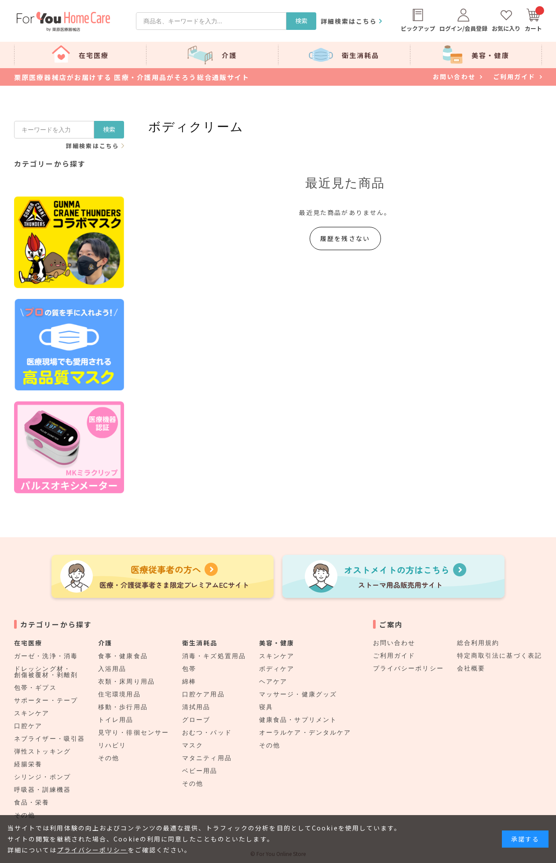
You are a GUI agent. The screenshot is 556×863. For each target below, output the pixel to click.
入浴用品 (112, 669)
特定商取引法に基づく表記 (499, 655)
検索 (301, 20)
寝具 (266, 707)
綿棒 (189, 681)
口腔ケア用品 (203, 694)
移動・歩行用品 (123, 707)
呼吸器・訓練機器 (42, 790)
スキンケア (32, 713)
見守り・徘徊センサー (133, 732)
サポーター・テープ (46, 700)
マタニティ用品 (207, 758)
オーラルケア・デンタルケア (305, 732)
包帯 (189, 669)
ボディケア (277, 669)
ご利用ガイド (394, 655)
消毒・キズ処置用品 (214, 656)
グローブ (196, 720)
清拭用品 (196, 707)
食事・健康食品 (123, 656)
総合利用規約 (478, 643)
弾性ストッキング (42, 751)
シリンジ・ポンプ (42, 777)
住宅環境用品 (119, 694)
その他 (108, 758)
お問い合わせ (394, 643)
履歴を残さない (345, 238)
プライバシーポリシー (408, 668)
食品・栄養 (32, 802)
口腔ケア (28, 726)
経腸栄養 (28, 764)
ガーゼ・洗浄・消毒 (46, 656)
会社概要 (471, 668)
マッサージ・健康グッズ (298, 694)
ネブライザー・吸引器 (49, 739)
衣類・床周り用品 (126, 681)
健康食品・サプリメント (298, 720)
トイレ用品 (116, 720)
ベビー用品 (200, 771)
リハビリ (112, 745)
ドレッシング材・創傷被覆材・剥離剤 (46, 672)
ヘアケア (273, 681)
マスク (192, 745)
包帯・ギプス (35, 688)
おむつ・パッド (207, 732)
